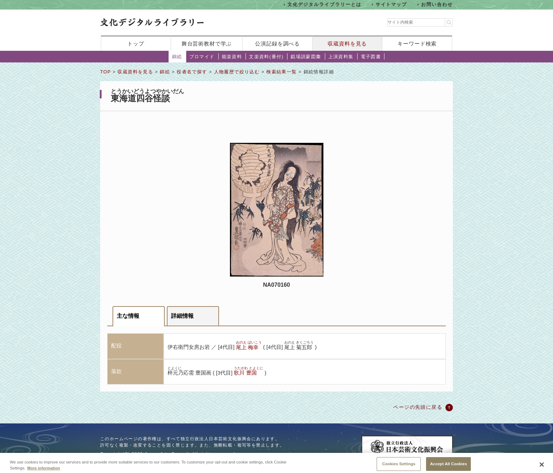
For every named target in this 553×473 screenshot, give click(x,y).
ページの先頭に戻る (417, 407)
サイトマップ (391, 4)
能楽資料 (232, 56)
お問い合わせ (437, 4)
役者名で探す (192, 71)
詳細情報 (182, 316)
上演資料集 (341, 56)
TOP (105, 71)
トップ (135, 44)
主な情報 (128, 316)
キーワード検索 (417, 44)
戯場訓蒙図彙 (306, 56)
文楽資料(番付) (266, 56)
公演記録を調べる (277, 44)
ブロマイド (202, 56)
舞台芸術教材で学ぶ (207, 44)
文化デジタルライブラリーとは (324, 4)
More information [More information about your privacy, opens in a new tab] (43, 470)
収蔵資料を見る (347, 44)
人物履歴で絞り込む (237, 71)
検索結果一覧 (281, 71)
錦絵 (177, 56)
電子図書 (371, 56)
